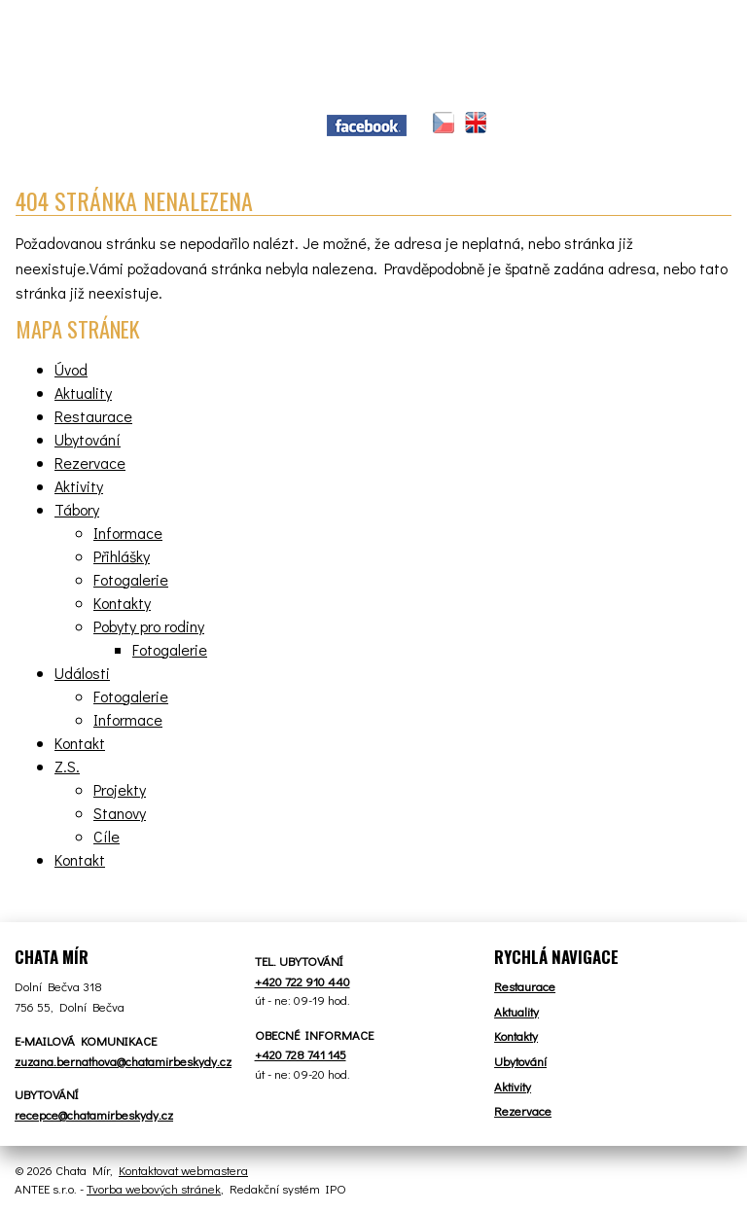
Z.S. (67, 766)
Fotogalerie (130, 579)
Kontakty (122, 602)
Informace (127, 532)
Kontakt (79, 742)
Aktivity (78, 486)
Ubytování (87, 439)
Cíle (106, 836)
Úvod (71, 369)
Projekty (119, 789)
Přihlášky (121, 556)
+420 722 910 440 (302, 981)
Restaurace (93, 416)
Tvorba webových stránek (154, 1188)
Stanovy (119, 813)
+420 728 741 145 (300, 1054)
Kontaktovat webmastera (183, 1169)
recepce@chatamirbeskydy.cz (94, 1114)
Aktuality (83, 392)
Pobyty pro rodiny (148, 626)
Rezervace (89, 462)
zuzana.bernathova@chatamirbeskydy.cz (123, 1060)
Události (82, 672)
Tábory (76, 509)
